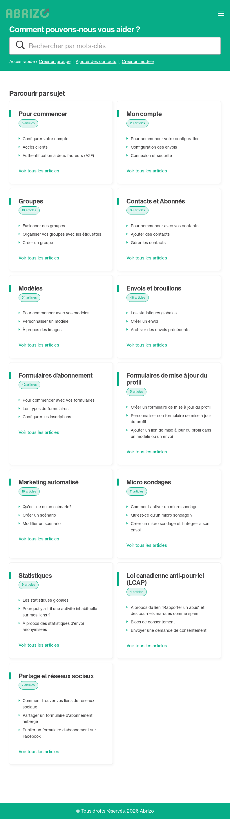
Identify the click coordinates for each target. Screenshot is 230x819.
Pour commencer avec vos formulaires (59, 407)
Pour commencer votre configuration (166, 139)
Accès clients (35, 147)
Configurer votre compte (46, 139)
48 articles (138, 304)
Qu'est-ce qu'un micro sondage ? (163, 528)
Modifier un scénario (42, 536)
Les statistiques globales (155, 319)
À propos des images (43, 336)
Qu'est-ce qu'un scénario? (48, 519)
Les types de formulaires (46, 415)
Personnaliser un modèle (46, 328)
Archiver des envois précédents (161, 336)
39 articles (138, 210)
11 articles (137, 504)
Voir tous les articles (40, 171)
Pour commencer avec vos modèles (57, 319)
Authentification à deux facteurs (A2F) (59, 155)
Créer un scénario (40, 528)
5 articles (29, 123)
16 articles (29, 504)
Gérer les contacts (148, 243)
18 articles (29, 210)
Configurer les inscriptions (48, 423)
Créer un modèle (138, 61)
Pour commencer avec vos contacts (165, 226)
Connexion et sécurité (152, 155)
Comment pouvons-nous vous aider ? (74, 29)
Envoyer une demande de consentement (170, 643)
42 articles (30, 391)
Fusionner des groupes (45, 226)
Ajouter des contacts (96, 61)
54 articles (30, 304)
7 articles (28, 698)
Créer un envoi (145, 328)
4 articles (137, 604)
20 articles (138, 123)
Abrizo (147, 811)
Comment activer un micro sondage (165, 519)
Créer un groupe (54, 61)
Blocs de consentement (154, 635)
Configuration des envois (155, 147)
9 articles (29, 598)
